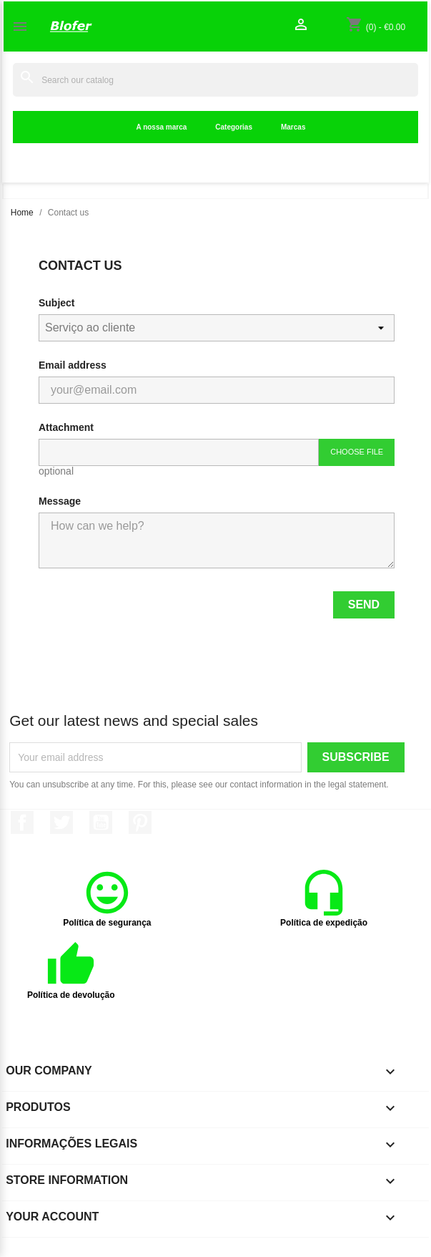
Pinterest (140, 822)
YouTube (100, 822)
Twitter (61, 822)
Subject (57, 303)
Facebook (22, 822)
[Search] (215, 80)
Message (60, 501)
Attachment (66, 427)
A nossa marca (162, 127)
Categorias (233, 127)
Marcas (293, 127)
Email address (72, 365)
